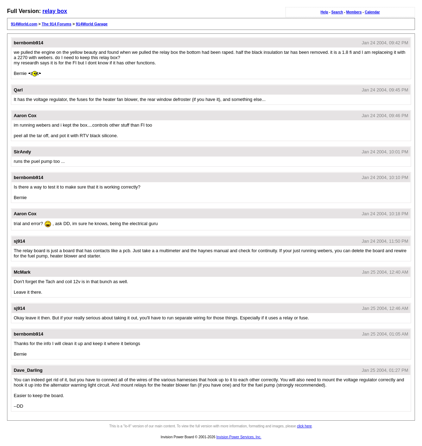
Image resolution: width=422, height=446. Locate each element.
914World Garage (91, 24)
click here (304, 426)
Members (354, 12)
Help (324, 12)
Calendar (372, 12)
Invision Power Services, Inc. (239, 437)
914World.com (24, 24)
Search (337, 12)
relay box (54, 11)
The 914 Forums (56, 24)
